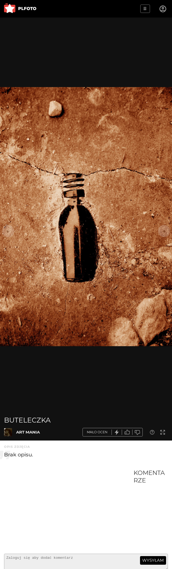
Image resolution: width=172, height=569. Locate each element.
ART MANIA (28, 432)
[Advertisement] (69, 509)
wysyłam (153, 560)
